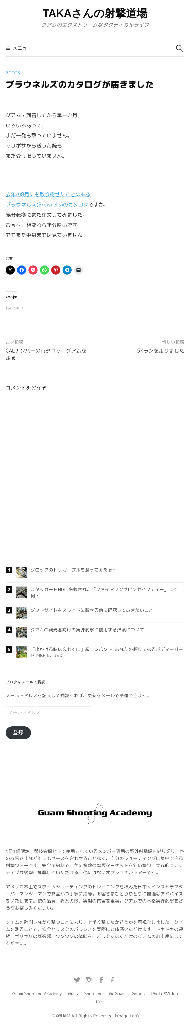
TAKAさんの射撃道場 (95, 13)
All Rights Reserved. (92, 1016)
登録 (18, 732)
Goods (13, 73)
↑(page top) (126, 1016)
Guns (73, 993)
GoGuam (117, 993)
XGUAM (62, 1016)
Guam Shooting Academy (37, 993)
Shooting (93, 993)
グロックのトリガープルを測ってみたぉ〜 (73, 570)
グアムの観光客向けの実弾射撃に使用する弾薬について (87, 630)
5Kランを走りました (160, 350)
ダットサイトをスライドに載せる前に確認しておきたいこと (91, 610)
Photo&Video (164, 993)
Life (97, 1001)
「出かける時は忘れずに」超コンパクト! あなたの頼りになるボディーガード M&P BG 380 (106, 652)
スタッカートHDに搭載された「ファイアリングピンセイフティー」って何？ (104, 592)
